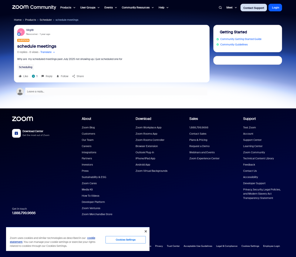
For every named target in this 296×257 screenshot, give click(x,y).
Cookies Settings (250, 246)
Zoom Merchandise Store (97, 214)
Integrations (89, 152)
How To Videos (90, 195)
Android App (143, 164)
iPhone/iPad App (145, 158)
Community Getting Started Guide (240, 39)
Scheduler (46, 19)
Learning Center (253, 146)
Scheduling (25, 67)
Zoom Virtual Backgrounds (151, 171)
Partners (87, 158)
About (86, 119)
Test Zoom (249, 127)
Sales (193, 119)
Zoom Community (254, 152)
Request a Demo (199, 146)
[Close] (146, 231)
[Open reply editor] (112, 91)
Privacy (159, 246)
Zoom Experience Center (204, 158)
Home (18, 19)
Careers (86, 146)
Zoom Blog (88, 127)
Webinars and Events (202, 152)
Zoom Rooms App (146, 133)
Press (85, 171)
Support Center (252, 140)
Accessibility (250, 177)
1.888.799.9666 (23, 213)
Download (143, 119)
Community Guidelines (234, 44)
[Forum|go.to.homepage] (34, 7)
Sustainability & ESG (94, 177)
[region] (78, 239)
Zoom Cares (89, 183)
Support (249, 119)
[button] (48, 52)
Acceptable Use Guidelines (198, 246)
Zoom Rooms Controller (150, 140)
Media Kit (87, 189)
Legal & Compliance (226, 246)
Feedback (249, 164)
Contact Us (250, 171)
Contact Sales (197, 133)
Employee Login (271, 246)
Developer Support (254, 183)
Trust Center (173, 246)
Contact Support (253, 7)
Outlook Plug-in (145, 152)
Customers (88, 133)
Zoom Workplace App (148, 127)
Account (248, 133)
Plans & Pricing (198, 140)
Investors (87, 164)
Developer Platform (93, 202)
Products (30, 19)
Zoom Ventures (91, 208)
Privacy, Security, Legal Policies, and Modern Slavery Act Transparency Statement (262, 194)
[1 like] (34, 76)
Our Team (88, 140)
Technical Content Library (258, 158)
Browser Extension (147, 146)
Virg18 (30, 30)
